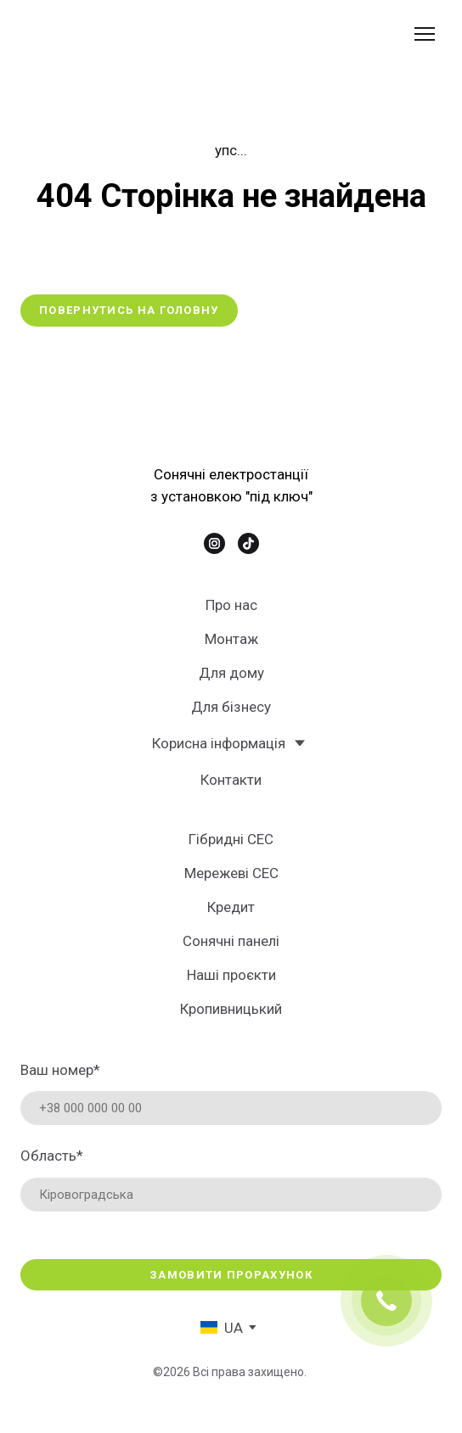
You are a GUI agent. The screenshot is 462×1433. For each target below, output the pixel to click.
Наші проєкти (231, 974)
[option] (221, 1327)
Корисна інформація (218, 743)
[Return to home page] (124, 34)
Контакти (231, 779)
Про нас (231, 604)
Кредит (231, 906)
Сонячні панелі (231, 940)
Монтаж (231, 638)
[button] (129, 310)
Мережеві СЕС (231, 873)
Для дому (231, 672)
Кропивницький (231, 1008)
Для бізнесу (231, 706)
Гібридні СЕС (231, 839)
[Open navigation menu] (425, 34)
